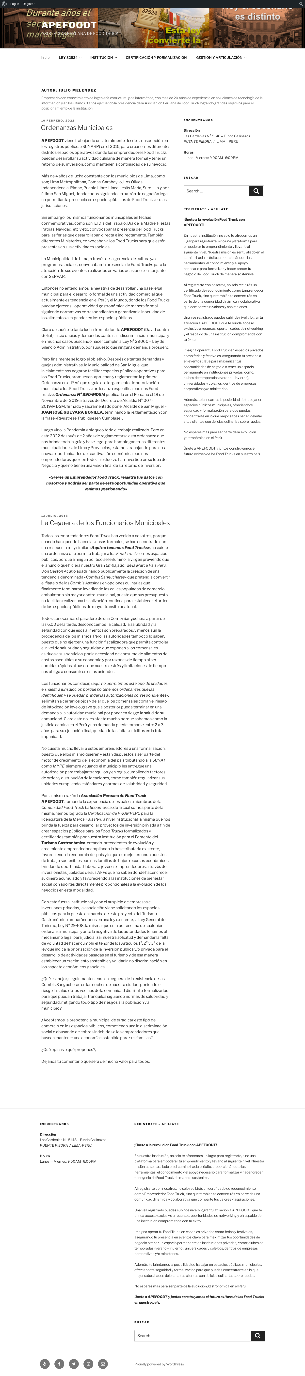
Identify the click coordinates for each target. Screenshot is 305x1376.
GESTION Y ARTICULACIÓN (221, 57)
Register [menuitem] (29, 4)
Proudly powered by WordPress (159, 1364)
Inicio (45, 57)
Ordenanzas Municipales (77, 127)
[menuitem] (4, 4)
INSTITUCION (104, 57)
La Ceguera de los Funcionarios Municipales (105, 523)
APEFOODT (69, 25)
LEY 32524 (70, 57)
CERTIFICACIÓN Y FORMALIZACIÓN (156, 57)
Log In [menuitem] (14, 4)
